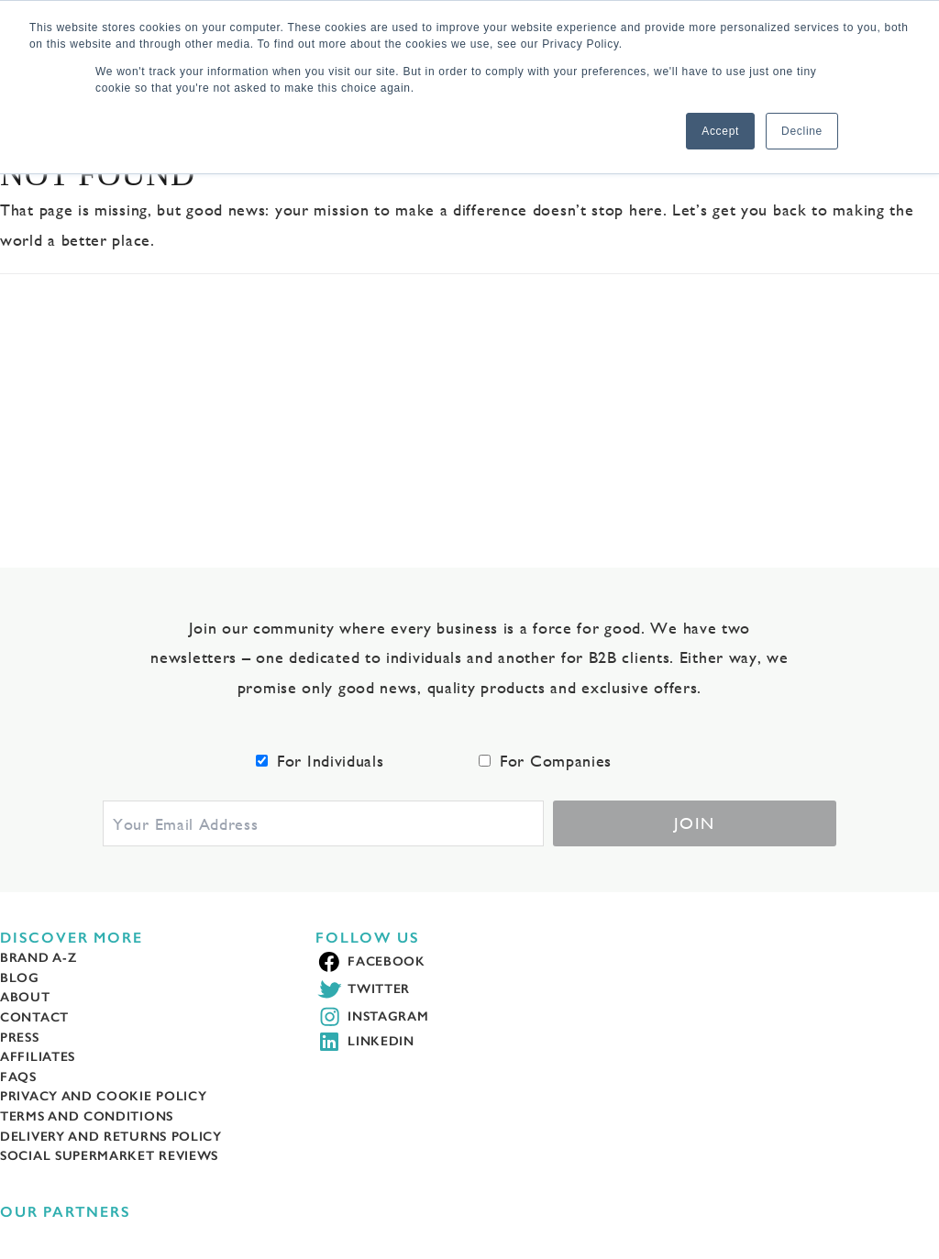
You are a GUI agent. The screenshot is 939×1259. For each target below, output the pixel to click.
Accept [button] (720, 131)
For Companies (556, 760)
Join (694, 823)
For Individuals (330, 760)
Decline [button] (802, 131)
